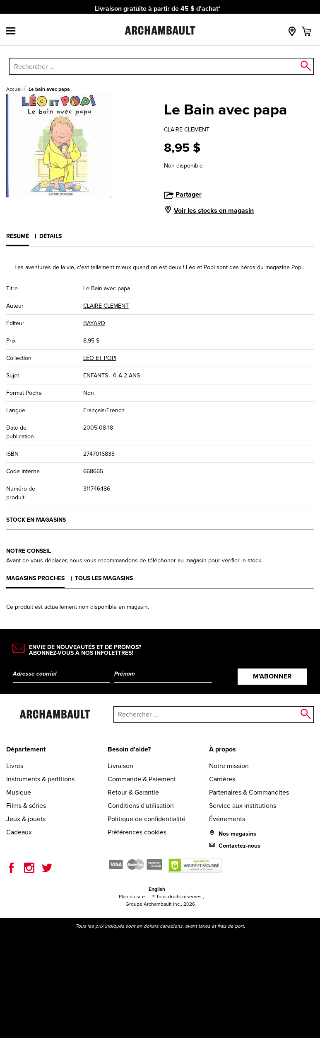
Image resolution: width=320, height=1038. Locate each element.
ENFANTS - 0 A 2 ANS (111, 375)
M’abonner (272, 676)
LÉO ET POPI (99, 358)
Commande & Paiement (142, 779)
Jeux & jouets (26, 819)
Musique (18, 792)
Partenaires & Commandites (249, 792)
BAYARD (94, 323)
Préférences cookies (137, 832)
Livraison (120, 766)
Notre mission (229, 766)
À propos (222, 749)
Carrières (222, 779)
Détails (50, 236)
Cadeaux (19, 832)
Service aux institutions (242, 805)
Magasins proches (35, 578)
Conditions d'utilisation (141, 805)
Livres (14, 766)
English (157, 889)
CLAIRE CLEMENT (186, 129)
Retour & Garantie (133, 792)
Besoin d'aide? (129, 749)
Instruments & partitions (40, 779)
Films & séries (26, 805)
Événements (227, 819)
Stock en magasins (36, 519)
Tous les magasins (104, 578)
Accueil (14, 89)
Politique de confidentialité (146, 819)
